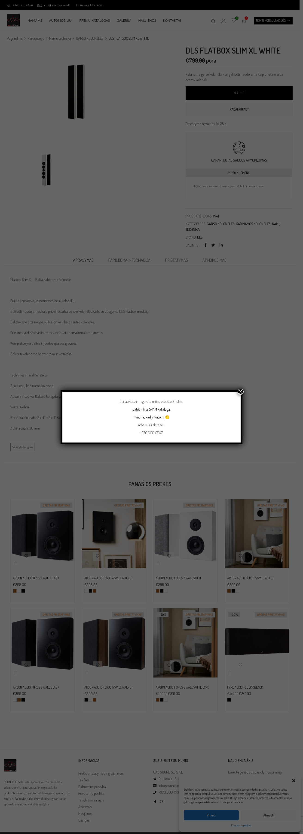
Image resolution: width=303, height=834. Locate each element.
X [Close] (240, 392)
